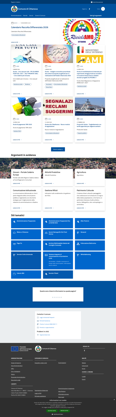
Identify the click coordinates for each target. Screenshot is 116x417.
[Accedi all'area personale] (97, 2)
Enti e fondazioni (15, 371)
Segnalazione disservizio (41, 390)
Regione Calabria (15, 2)
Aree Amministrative (16, 366)
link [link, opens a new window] (73, 407)
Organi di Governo (16, 363)
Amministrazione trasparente (66, 388)
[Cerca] (103, 9)
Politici (13, 374)
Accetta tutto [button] (52, 410)
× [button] (114, 399)
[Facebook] (88, 9)
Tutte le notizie (58, 149)
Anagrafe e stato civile (41, 363)
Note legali (61, 397)
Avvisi (15, 23)
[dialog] (58, 407)
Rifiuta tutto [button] (64, 410)
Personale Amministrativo (18, 377)
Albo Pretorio (61, 391)
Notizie (84, 363)
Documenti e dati (15, 380)
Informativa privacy (63, 394)
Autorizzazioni (62, 363)
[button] (58, 414)
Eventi (83, 379)
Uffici (12, 369)
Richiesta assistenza (40, 396)
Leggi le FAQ (38, 393)
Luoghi (84, 376)
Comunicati (85, 366)
